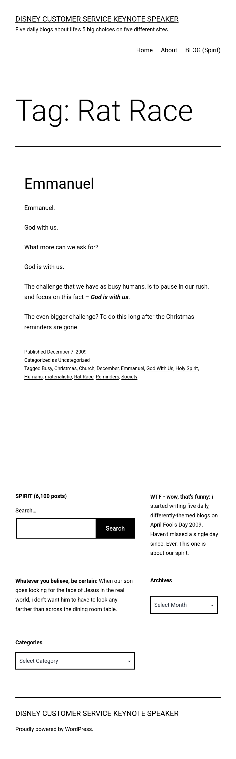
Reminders (107, 377)
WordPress (78, 729)
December (108, 368)
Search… (26, 510)
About (169, 50)
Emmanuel (59, 183)
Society (129, 377)
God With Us (159, 368)
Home (144, 50)
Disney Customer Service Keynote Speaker (97, 19)
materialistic (58, 377)
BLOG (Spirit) (203, 50)
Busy (47, 368)
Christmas (65, 368)
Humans (33, 377)
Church (87, 368)
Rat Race (83, 377)
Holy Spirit (186, 368)
